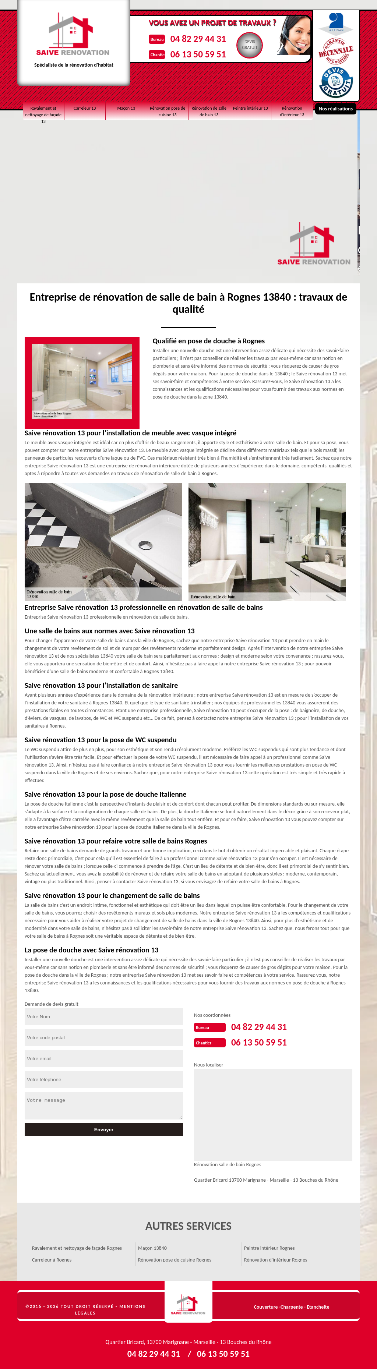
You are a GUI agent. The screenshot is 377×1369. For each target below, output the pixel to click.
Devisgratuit (260, 44)
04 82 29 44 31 (205, 38)
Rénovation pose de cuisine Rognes (174, 1258)
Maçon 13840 (152, 1247)
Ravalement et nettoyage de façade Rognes (77, 1247)
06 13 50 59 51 (205, 53)
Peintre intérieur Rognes (269, 1247)
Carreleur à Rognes (51, 1258)
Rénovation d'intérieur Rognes (275, 1258)
